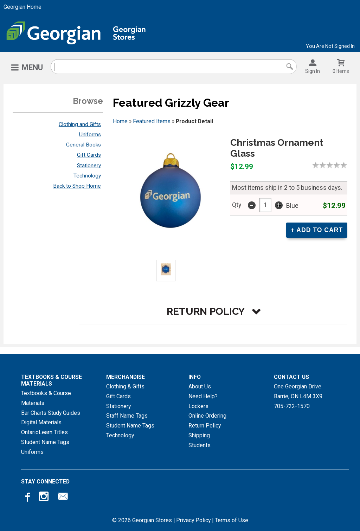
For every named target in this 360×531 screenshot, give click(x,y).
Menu (32, 67)
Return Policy (204, 425)
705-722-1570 (292, 406)
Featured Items (152, 121)
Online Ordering (207, 415)
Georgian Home (22, 7)
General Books (83, 145)
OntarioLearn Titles (44, 432)
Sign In (312, 71)
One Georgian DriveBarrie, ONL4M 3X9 (298, 391)
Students (199, 445)
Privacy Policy (193, 520)
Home (120, 121)
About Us (199, 386)
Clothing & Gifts (125, 386)
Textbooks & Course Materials (46, 398)
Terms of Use (231, 520)
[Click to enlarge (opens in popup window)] (165, 271)
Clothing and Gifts (80, 124)
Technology (87, 176)
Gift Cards (89, 155)
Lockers (198, 406)
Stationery (89, 165)
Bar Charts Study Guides (50, 413)
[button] (213, 311)
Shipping (199, 435)
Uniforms (90, 134)
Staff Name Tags (127, 415)
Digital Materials (41, 422)
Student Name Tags (45, 442)
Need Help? (203, 396)
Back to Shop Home (77, 186)
